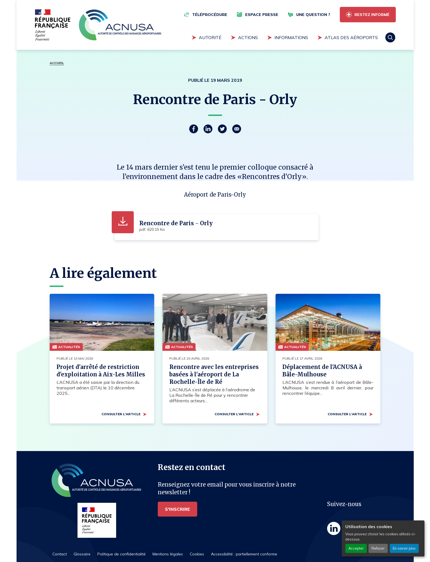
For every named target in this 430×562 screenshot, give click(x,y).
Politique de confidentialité (121, 554)
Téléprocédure (209, 14)
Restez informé (371, 14)
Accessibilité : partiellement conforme (244, 554)
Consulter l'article (121, 414)
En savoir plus (404, 548)
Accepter (356, 548)
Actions (248, 37)
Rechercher (390, 37)
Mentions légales (168, 554)
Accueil (57, 63)
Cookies (197, 554)
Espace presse (261, 14)
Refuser (378, 548)
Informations (291, 37)
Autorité (210, 37)
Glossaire (82, 554)
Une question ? (313, 14)
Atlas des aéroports (351, 37)
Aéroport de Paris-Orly (215, 194)
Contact (59, 554)
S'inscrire (177, 509)
